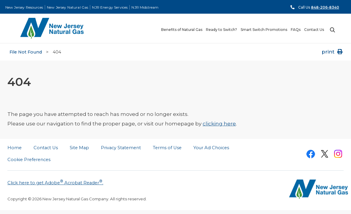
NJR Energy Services (110, 7)
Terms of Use (167, 147)
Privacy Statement (121, 147)
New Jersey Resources (24, 7)
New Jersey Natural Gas (67, 7)
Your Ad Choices (211, 147)
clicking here (219, 124)
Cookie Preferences (28, 159)
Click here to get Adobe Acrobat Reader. (55, 182)
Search (332, 30)
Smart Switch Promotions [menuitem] (264, 30)
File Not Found (25, 52)
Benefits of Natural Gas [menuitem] (181, 30)
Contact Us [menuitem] (314, 30)
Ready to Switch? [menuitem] (221, 30)
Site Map (79, 147)
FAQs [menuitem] (296, 30)
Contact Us (46, 147)
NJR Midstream (144, 7)
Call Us (318, 7)
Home (14, 147)
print (333, 52)
